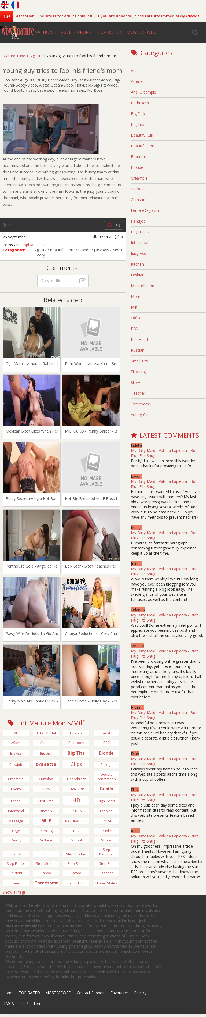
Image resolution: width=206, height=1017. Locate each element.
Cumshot (46, 779)
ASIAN (16, 742)
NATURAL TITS (76, 821)
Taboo (46, 873)
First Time (46, 801)
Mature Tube (14, 55)
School (76, 840)
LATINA (76, 811)
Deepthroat (76, 779)
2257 (23, 1003)
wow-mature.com (20, 32)
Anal (134, 70)
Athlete (46, 742)
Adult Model (46, 733)
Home (8, 992)
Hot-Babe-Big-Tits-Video (96, 85)
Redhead (46, 840)
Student (15, 873)
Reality (16, 840)
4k (16, 733)
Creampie (16, 779)
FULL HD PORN (76, 32)
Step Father (16, 863)
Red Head (139, 339)
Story (40, 255)
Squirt (46, 854)
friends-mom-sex (70, 90)
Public (106, 831)
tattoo (76, 873)
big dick (46, 753)
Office (106, 821)
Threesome (46, 883)
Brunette (138, 156)
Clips (76, 764)
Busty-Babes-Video (53, 80)
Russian (137, 350)
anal (106, 733)
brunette (46, 764)
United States (106, 883)
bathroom (76, 742)
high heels (106, 801)
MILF (46, 821)
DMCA (8, 1003)
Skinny (106, 840)
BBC (106, 742)
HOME (49, 32)
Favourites (120, 992)
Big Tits (35, 55)
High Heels (140, 231)
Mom (117, 249)
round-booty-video (19, 90)
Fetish (16, 801)
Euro (46, 789)
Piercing (46, 831)
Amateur (76, 733)
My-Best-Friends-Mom (91, 80)
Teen (16, 883)
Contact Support (91, 992)
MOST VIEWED (141, 32)
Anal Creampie (143, 92)
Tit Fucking (76, 883)
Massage (16, 821)
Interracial (16, 811)
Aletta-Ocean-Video (56, 85)
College (106, 764)
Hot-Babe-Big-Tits (18, 80)
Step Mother (46, 863)
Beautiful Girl (142, 135)
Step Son (106, 863)
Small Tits (139, 360)
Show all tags (14, 892)
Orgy (16, 831)
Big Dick (138, 113)
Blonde (84, 249)
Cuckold (138, 188)
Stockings (139, 371)
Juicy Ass (101, 249)
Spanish (16, 854)
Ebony (16, 789)
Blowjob (15, 764)
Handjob (138, 221)
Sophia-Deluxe (34, 244)
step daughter (106, 852)
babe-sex (45, 90)
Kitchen (46, 811)
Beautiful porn (62, 249)
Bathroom (140, 102)
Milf (134, 307)
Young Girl (140, 414)
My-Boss (95, 90)
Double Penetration (106, 776)
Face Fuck (76, 789)
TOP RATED (109, 32)
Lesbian (106, 811)
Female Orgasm (145, 210)
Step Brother (76, 854)
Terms (39, 1003)
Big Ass (16, 753)
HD (76, 800)
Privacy (140, 992)
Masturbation (142, 285)
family (106, 789)
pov (76, 831)
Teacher (106, 873)
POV (134, 328)
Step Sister (76, 863)
